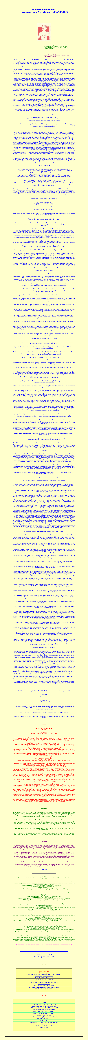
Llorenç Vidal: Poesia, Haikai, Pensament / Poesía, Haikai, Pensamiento (44, 974)
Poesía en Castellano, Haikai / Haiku (44, 977)
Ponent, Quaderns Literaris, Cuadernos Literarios (44, 1026)
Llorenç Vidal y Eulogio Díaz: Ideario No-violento (44, 1024)
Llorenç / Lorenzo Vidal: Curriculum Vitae (44, 988)
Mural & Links (44, 1027)
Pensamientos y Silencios (44, 984)
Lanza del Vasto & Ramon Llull (44, 1018)
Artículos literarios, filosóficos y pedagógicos (44, 985)
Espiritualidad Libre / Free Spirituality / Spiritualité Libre (44, 1022)
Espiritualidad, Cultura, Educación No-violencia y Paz (44, 980)
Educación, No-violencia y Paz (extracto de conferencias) (44, 1017)
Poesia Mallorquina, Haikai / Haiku (44, 976)
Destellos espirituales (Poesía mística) (44, 979)
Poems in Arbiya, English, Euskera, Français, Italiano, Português (44, 987)
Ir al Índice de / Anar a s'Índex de (44, 955)
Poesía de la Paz (44, 1020)
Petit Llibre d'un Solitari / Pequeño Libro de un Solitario (44, 982)
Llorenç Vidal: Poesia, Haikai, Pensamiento (44, 1013)
